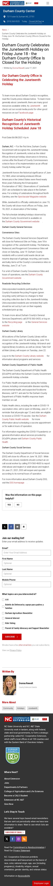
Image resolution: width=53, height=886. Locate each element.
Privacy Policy (15, 650)
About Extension (12, 778)
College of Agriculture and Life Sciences (24, 791)
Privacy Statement (21, 850)
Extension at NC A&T (14, 800)
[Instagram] (18, 839)
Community (8, 708)
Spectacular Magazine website (32, 196)
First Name (7, 558)
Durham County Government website (22, 221)
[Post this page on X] (4, 526)
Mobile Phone (8, 580)
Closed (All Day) (36, 21)
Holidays (20, 708)
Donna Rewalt (18, 68)
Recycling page (15, 322)
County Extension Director (28, 687)
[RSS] (24, 839)
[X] (6, 839)
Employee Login (41, 883)
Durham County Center (19, 11)
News (4, 30)
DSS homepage (17, 482)
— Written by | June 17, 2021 (19, 68)
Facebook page (25, 112)
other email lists (25, 645)
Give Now (8, 804)
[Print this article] (23, 526)
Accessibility (24, 876)
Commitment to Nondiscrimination (28, 847)
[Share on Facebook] (11, 526)
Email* (5, 548)
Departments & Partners (16, 787)
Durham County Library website (29, 356)
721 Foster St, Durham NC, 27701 (18, 16)
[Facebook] (12, 839)
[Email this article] (17, 526)
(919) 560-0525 (11, 21)
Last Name (7, 569)
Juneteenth (35, 106)
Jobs (6, 783)
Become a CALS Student (16, 795)
